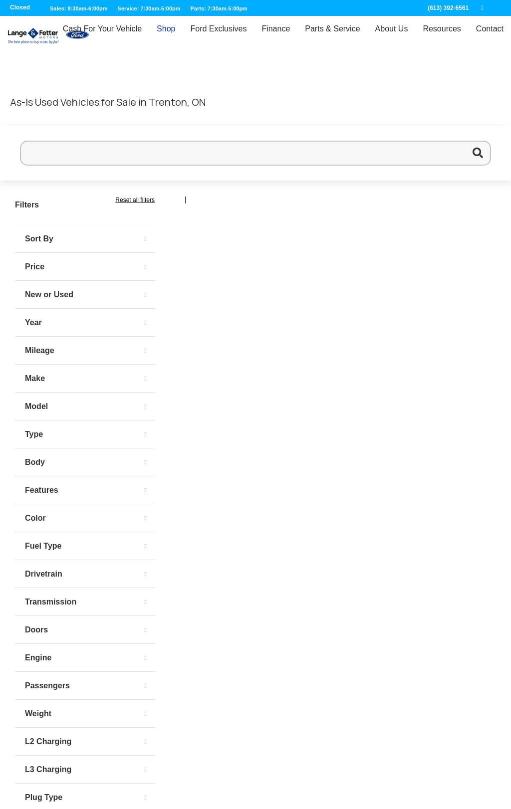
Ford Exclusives (218, 38)
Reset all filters (135, 200)
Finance (275, 38)
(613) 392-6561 (448, 7)
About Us (391, 38)
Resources (442, 38)
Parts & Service (332, 38)
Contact (490, 38)
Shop (166, 38)
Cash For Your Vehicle (102, 38)
